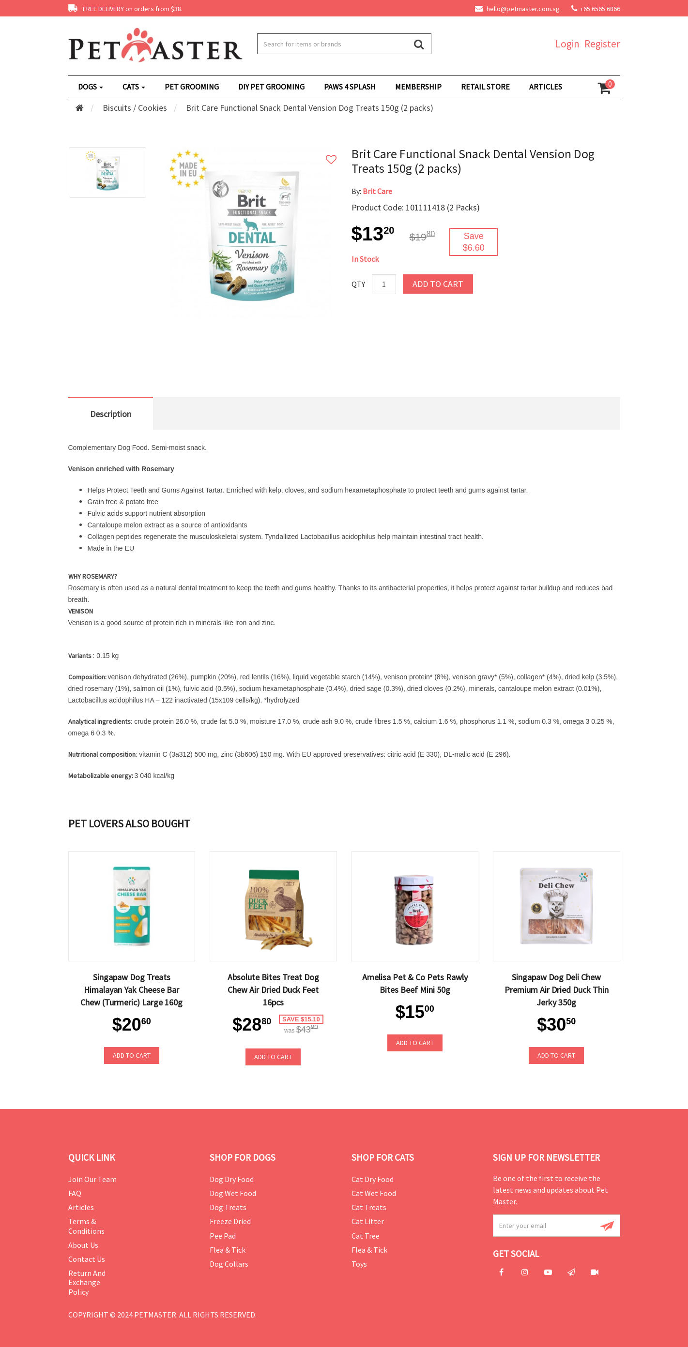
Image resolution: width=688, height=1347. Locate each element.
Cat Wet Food (374, 1193)
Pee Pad (223, 1236)
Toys (359, 1264)
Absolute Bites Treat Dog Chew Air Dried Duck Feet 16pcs (273, 990)
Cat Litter (368, 1221)
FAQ (74, 1193)
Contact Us (86, 1259)
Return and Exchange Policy (87, 1282)
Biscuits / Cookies (135, 107)
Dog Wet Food (233, 1193)
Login (567, 43)
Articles (81, 1207)
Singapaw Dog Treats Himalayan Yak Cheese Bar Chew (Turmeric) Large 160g (131, 990)
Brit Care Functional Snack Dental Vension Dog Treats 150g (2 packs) (309, 107)
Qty (358, 284)
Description (110, 413)
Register (602, 43)
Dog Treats (228, 1207)
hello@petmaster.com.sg (517, 8)
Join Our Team (92, 1179)
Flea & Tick (227, 1250)
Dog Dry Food (232, 1179)
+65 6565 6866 (600, 8)
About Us (83, 1245)
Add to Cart (438, 283)
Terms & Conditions (86, 1225)
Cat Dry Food (373, 1179)
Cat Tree (366, 1236)
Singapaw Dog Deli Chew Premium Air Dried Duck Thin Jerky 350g (557, 990)
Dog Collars (229, 1264)
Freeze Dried (230, 1221)
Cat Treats (369, 1207)
